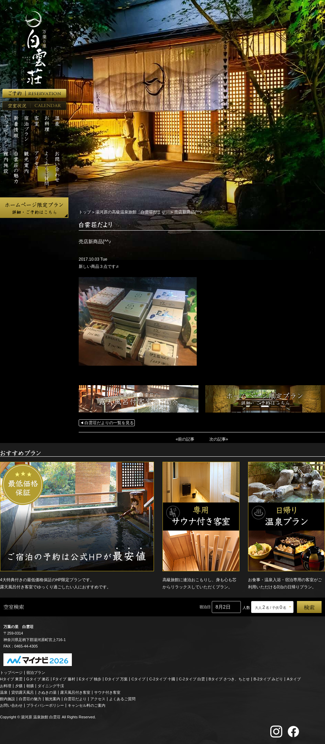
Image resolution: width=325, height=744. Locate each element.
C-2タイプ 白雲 (192, 679)
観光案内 (52, 698)
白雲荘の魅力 (30, 698)
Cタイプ (138, 679)
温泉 (4, 692)
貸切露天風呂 (22, 692)
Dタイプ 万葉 (116, 679)
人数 (246, 607)
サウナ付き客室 (107, 692)
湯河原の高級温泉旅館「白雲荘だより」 (132, 212)
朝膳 (30, 685)
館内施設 (7, 698)
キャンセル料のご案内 (86, 705)
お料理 (5, 685)
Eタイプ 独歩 (90, 679)
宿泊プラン (35, 672)
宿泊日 (205, 606)
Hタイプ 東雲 (11, 679)
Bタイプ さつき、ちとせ (229, 679)
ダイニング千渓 (51, 685)
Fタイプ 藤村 (64, 679)
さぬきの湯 (47, 692)
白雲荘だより (75, 698)
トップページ (11, 672)
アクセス (97, 698)
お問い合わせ (11, 705)
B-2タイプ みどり (268, 679)
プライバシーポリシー (45, 705)
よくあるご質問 (122, 698)
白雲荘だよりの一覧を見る (109, 422)
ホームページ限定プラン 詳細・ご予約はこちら (34, 207)
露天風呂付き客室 (75, 692)
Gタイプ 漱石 (37, 679)
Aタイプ (294, 679)
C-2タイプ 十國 (162, 679)
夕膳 (19, 685)
